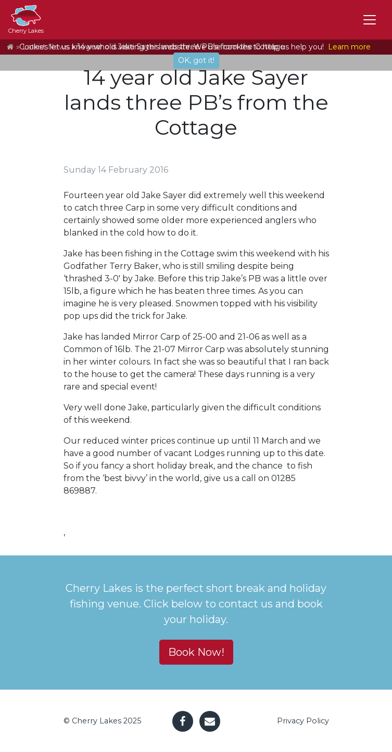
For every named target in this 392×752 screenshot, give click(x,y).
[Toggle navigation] (370, 20)
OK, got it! (196, 60)
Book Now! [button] (196, 652)
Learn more (349, 46)
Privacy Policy (303, 720)
